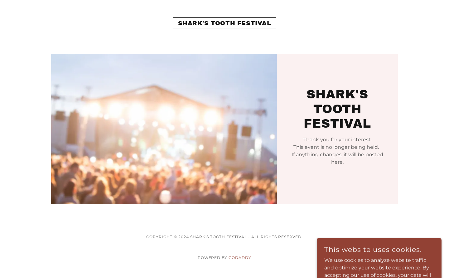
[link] (225, 23)
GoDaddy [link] (240, 257)
